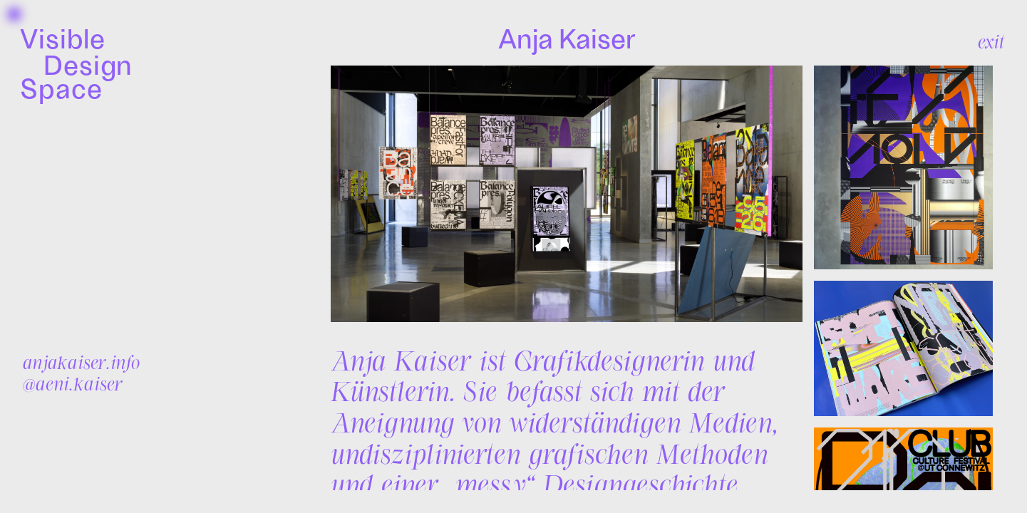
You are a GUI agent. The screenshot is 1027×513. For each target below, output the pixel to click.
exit (991, 41)
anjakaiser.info (81, 362)
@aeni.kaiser (73, 383)
